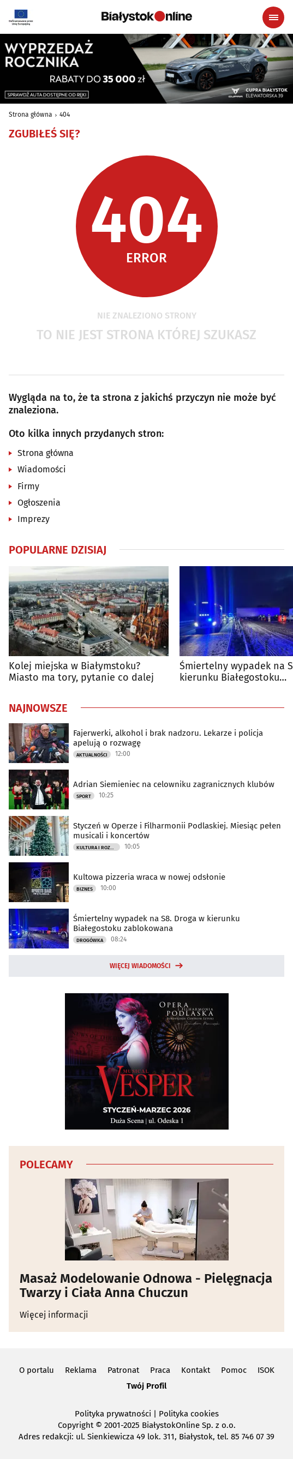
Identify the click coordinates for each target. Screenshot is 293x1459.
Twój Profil (146, 1386)
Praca (160, 1370)
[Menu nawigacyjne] (273, 17)
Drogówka (89, 940)
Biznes (84, 889)
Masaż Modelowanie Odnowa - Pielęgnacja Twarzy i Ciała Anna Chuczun (146, 1285)
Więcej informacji (54, 1315)
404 (64, 114)
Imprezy (33, 519)
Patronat (123, 1370)
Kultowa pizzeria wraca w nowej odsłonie (149, 877)
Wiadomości (41, 469)
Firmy (28, 486)
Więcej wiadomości (140, 966)
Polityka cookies (189, 1414)
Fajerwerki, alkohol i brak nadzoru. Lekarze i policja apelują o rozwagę (168, 738)
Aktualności (91, 755)
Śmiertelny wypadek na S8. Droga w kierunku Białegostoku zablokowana (156, 923)
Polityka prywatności (113, 1414)
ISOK (266, 1370)
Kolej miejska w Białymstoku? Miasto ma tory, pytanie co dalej (81, 672)
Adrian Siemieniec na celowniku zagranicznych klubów (173, 784)
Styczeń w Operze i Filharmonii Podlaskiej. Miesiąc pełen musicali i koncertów (177, 830)
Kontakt (195, 1370)
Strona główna (30, 114)
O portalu (36, 1370)
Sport (83, 796)
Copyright (75, 1425)
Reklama (81, 1370)
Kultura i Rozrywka (98, 847)
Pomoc (234, 1370)
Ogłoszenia (39, 502)
